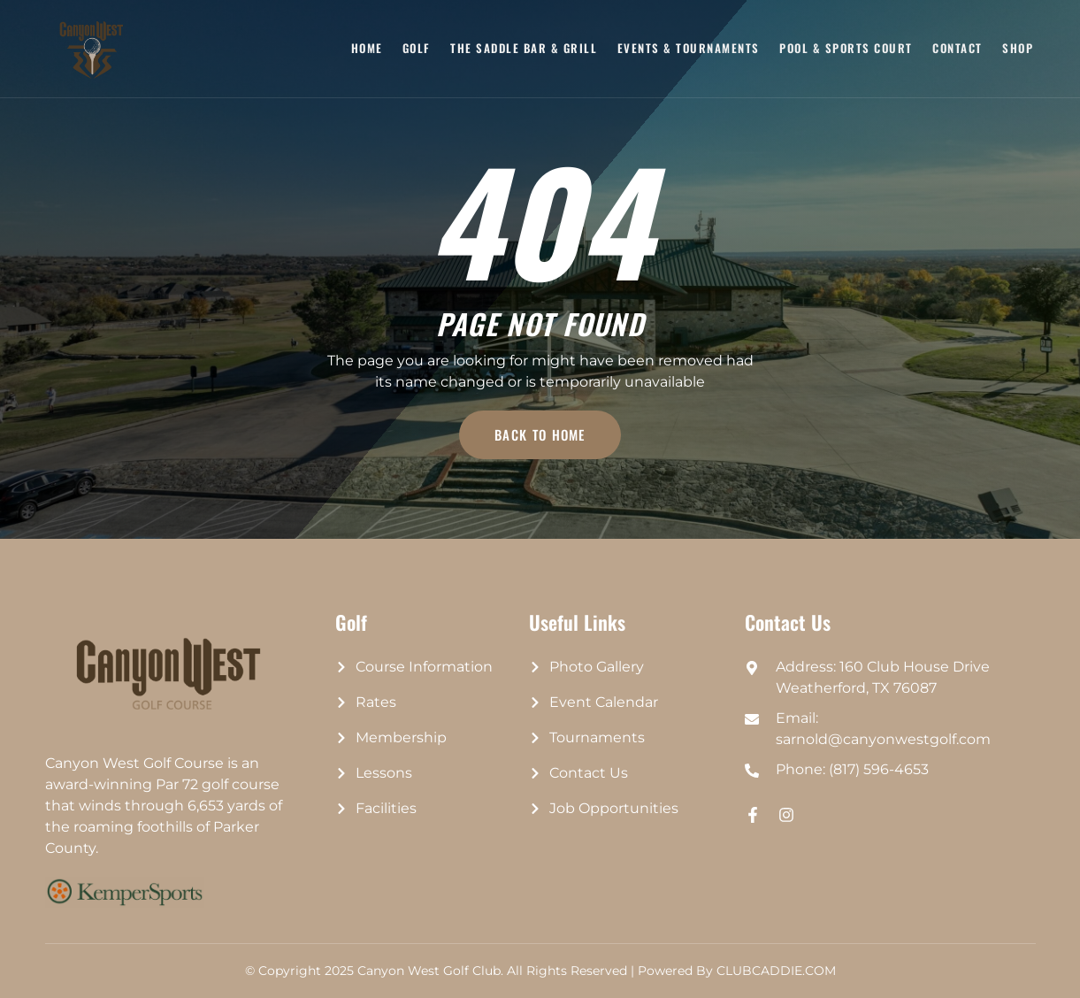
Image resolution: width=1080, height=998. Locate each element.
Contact (958, 48)
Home (369, 48)
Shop (1017, 48)
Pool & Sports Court (847, 48)
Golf (418, 48)
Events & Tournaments (689, 48)
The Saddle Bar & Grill (525, 48)
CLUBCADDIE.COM (776, 971)
